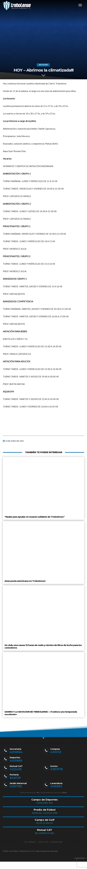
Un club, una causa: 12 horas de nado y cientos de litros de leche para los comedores (43, 646)
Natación (43, 64)
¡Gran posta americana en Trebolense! (24, 581)
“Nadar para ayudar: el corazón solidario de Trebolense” (34, 516)
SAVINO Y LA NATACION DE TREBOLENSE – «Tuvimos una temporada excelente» (40, 713)
